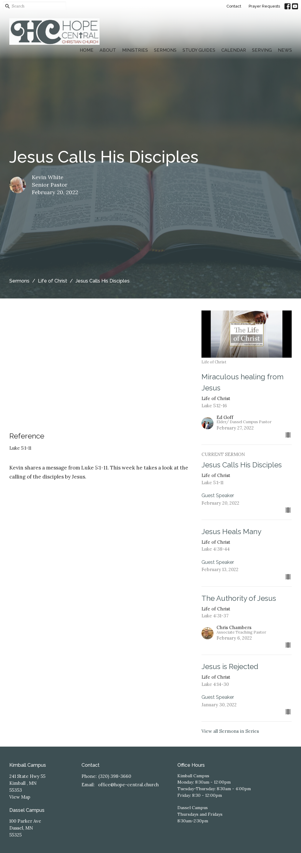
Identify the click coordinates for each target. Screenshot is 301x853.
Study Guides (199, 50)
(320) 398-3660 (114, 776)
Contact (233, 6)
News (285, 50)
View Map (19, 797)
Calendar (233, 50)
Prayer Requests (264, 6)
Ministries (135, 50)
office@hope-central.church (128, 784)
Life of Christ (52, 281)
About (108, 50)
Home (87, 50)
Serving (262, 50)
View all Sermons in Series (230, 731)
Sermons (165, 50)
